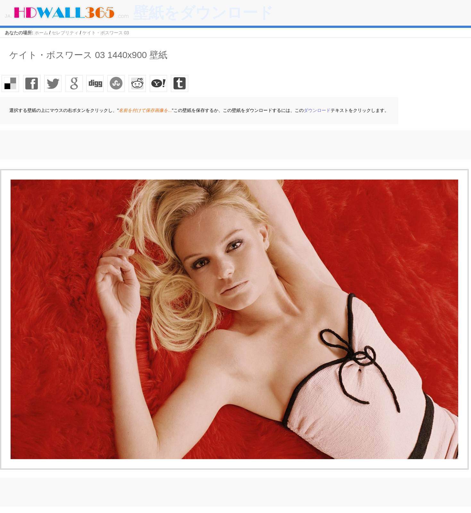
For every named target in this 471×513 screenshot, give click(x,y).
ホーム (41, 32)
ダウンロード (317, 110)
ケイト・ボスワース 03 (105, 32)
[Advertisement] (116, 144)
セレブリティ (65, 32)
